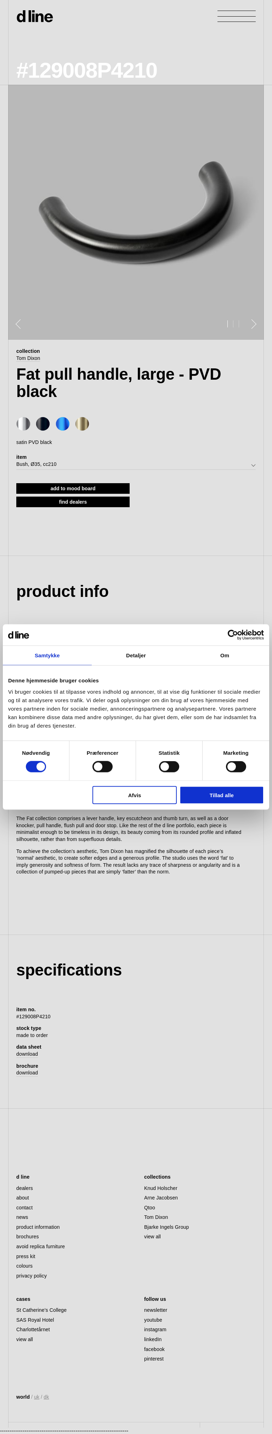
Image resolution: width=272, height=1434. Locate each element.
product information (38, 1227)
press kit (25, 1256)
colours (24, 1266)
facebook (154, 1349)
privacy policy (31, 1276)
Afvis (134, 795)
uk (36, 1397)
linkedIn (153, 1339)
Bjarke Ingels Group (166, 1227)
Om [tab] (224, 655)
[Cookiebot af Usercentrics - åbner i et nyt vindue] (233, 635)
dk (46, 1397)
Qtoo (149, 1207)
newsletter (155, 1310)
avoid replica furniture (40, 1246)
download (27, 1054)
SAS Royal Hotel (35, 1320)
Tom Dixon (28, 358)
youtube (153, 1320)
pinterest (154, 1359)
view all (152, 1236)
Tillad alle (222, 795)
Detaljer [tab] (136, 655)
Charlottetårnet (33, 1329)
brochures (27, 1236)
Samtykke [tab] (47, 655)
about (22, 1198)
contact (24, 1207)
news (22, 1217)
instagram (155, 1329)
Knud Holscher (160, 1188)
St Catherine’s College (41, 1310)
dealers (24, 1188)
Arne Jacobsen (161, 1198)
